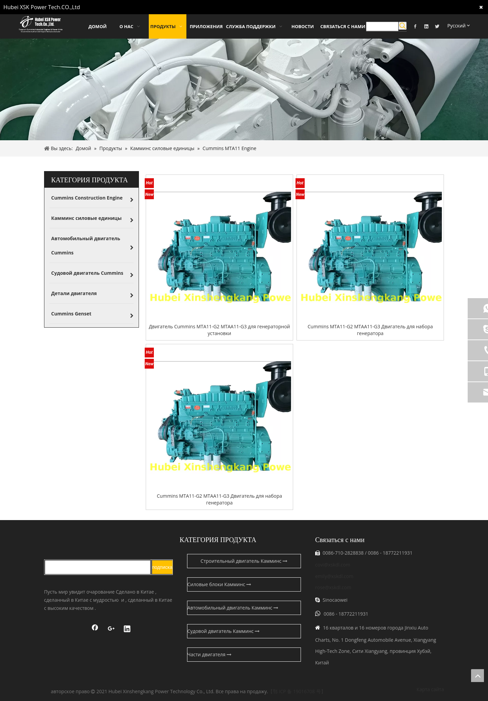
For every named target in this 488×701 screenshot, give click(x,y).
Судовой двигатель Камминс (223, 631)
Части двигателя (209, 654)
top (477, 675)
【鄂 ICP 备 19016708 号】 (297, 691)
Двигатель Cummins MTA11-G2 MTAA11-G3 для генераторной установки (219, 329)
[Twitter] (437, 26)
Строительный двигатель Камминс (244, 561)
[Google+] (111, 629)
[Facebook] (415, 26)
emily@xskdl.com (334, 576)
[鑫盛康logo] (108, 538)
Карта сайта (430, 689)
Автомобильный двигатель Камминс (232, 607)
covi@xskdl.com (332, 564)
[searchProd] (382, 26)
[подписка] (162, 567)
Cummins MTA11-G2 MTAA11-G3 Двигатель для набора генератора (370, 329)
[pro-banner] (244, 89)
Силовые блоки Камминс (219, 584)
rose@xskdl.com (333, 587)
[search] (97, 567)
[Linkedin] (426, 26)
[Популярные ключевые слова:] (403, 26)
